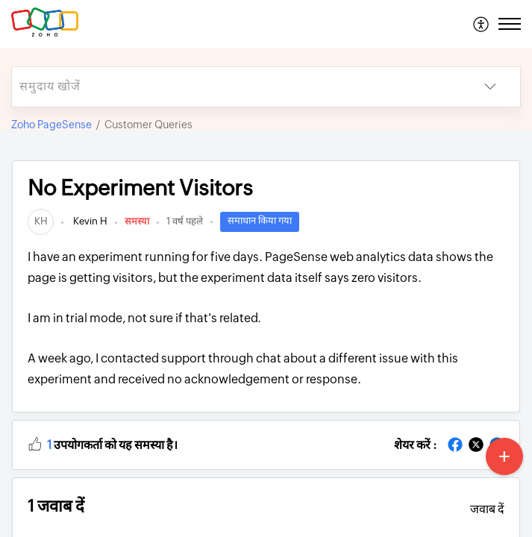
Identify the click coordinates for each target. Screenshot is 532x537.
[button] (35, 443)
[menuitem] (481, 24)
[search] (236, 87)
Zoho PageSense (51, 125)
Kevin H (89, 221)
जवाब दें (487, 509)
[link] (41, 221)
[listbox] (490, 87)
